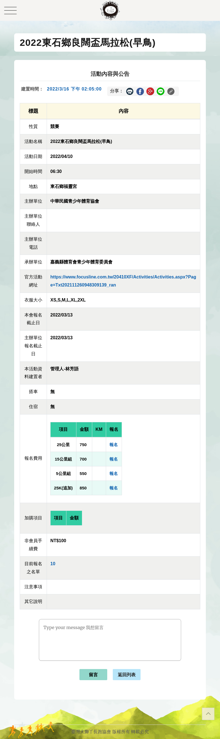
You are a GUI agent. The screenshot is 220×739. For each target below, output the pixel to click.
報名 (113, 444)
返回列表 (127, 674)
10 (52, 563)
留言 (93, 674)
